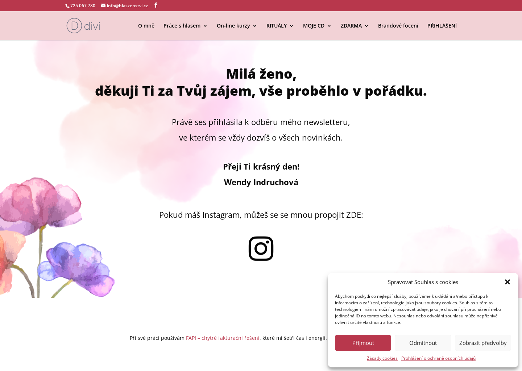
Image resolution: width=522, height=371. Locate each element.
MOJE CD (313, 26)
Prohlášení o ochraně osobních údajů (438, 358)
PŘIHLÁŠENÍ (442, 26)
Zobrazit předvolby (483, 342)
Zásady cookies (382, 358)
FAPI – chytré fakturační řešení (223, 337)
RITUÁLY (276, 26)
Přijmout (363, 342)
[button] (507, 281)
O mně (146, 26)
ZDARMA (351, 26)
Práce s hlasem (181, 26)
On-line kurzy (233, 26)
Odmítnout (423, 342)
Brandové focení (398, 26)
